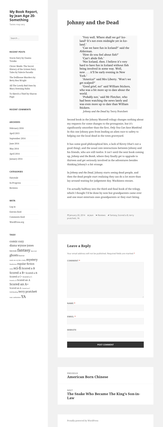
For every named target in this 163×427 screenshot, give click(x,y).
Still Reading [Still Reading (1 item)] (14, 292)
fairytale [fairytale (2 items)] (13, 251)
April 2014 (15, 153)
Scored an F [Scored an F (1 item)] (26, 288)
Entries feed (15, 211)
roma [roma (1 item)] (11, 269)
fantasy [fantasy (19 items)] (23, 250)
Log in (13, 206)
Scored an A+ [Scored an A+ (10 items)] (19, 284)
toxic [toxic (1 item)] (11, 297)
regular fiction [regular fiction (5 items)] (25, 263)
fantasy (113, 215)
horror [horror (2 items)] (22, 255)
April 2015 (15, 133)
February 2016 (17, 128)
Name (71, 303)
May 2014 (14, 148)
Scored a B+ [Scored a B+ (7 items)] (17, 273)
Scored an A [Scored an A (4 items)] (23, 280)
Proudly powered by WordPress (82, 420)
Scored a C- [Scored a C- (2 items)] (27, 277)
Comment (73, 260)
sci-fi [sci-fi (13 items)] (17, 268)
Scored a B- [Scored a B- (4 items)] (32, 272)
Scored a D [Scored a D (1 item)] (13, 280)
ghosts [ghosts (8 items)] (14, 255)
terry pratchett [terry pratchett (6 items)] (27, 291)
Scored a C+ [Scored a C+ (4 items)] (16, 276)
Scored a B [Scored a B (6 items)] (28, 268)
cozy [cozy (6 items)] (21, 241)
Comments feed (17, 217)
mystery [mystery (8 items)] (32, 260)
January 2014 (16, 158)
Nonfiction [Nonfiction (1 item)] (13, 264)
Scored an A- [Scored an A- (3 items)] (16, 288)
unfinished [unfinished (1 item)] (17, 297)
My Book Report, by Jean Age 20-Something (24, 15)
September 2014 (17, 138)
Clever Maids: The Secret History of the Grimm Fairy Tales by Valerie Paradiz (23, 69)
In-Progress (15, 182)
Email (71, 316)
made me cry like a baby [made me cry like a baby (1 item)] (18, 260)
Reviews (14, 188)
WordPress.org (17, 222)
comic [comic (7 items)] (14, 241)
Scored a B (123, 215)
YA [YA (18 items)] (23, 296)
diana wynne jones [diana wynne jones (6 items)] (22, 245)
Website (71, 329)
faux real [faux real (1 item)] (34, 251)
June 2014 (14, 143)
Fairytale (14, 177)
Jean (91, 215)
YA (78, 218)
